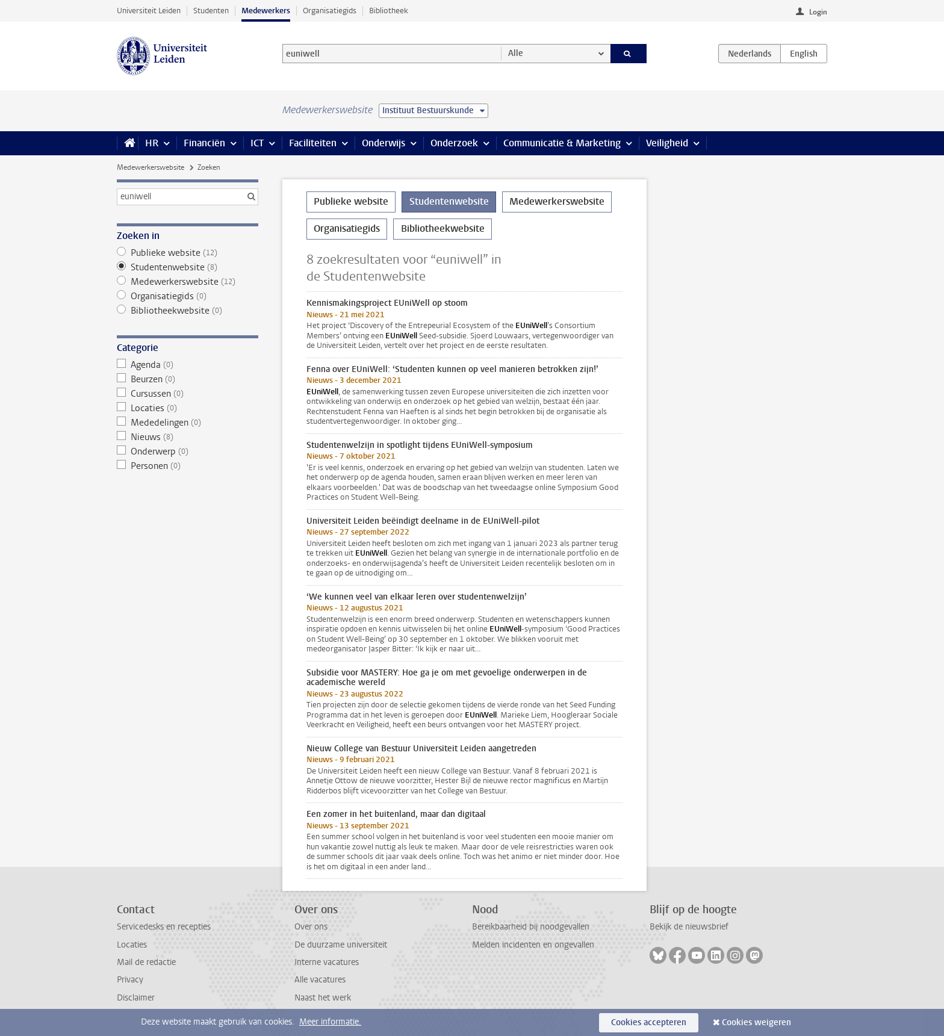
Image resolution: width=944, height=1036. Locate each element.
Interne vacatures (326, 962)
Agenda (187, 364)
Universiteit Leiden (149, 10)
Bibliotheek (388, 10)
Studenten (211, 10)
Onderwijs (383, 143)
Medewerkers (265, 10)
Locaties (187, 408)
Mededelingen (187, 422)
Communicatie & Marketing (562, 143)
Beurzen (187, 379)
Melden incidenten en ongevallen (533, 945)
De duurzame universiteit (340, 945)
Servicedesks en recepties (164, 926)
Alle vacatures (320, 979)
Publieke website (187, 252)
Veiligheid (667, 143)
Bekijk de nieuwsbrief (689, 926)
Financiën (204, 143)
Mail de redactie (146, 962)
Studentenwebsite (187, 267)
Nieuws (187, 437)
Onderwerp (187, 451)
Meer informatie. (330, 1022)
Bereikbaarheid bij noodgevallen (530, 926)
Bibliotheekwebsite (187, 310)
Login (818, 12)
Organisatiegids (329, 10)
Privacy (130, 979)
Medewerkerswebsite (150, 167)
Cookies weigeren (756, 1022)
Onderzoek (454, 143)
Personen (187, 466)
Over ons (311, 926)
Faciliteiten (313, 143)
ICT (257, 143)
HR (151, 143)
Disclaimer (136, 997)
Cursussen (187, 393)
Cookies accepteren (648, 1022)
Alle (515, 53)
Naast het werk (322, 997)
